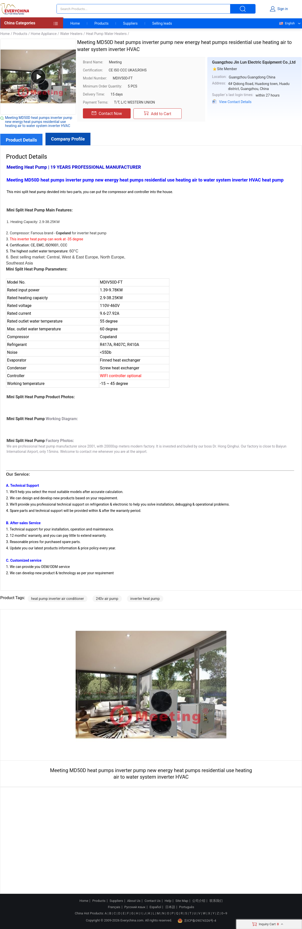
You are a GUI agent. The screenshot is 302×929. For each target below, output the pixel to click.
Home (75, 23)
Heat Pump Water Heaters (106, 34)
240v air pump (107, 599)
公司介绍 (198, 900)
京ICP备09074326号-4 (197, 920)
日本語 (170, 907)
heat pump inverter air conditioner (57, 599)
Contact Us (152, 900)
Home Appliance (44, 34)
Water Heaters (71, 34)
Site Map (181, 900)
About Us (133, 900)
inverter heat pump (145, 599)
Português (186, 907)
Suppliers (130, 23)
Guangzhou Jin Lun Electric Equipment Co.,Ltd (253, 62)
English (287, 23)
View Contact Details (235, 102)
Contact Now (107, 113)
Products (101, 23)
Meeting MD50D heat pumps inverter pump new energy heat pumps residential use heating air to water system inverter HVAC (38, 122)
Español (155, 907)
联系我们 (216, 900)
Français (114, 907)
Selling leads (162, 23)
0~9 (224, 913)
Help (168, 900)
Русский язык (134, 907)
